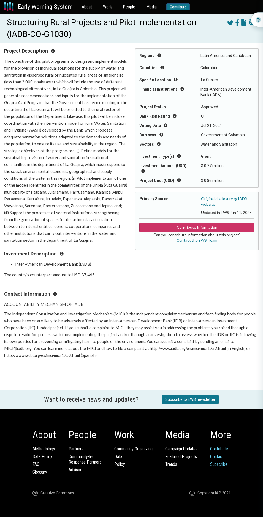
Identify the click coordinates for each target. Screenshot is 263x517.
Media (151, 6)
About (87, 6)
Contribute (178, 7)
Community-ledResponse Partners (85, 459)
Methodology (43, 448)
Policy (119, 464)
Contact (217, 456)
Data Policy (42, 456)
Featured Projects (181, 456)
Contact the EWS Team (197, 240)
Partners (76, 448)
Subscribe (218, 464)
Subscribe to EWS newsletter (190, 399)
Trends (171, 464)
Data (118, 456)
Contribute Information (197, 227)
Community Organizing (133, 448)
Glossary (39, 472)
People (129, 6)
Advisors (76, 469)
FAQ (35, 464)
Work (107, 6)
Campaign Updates (181, 448)
